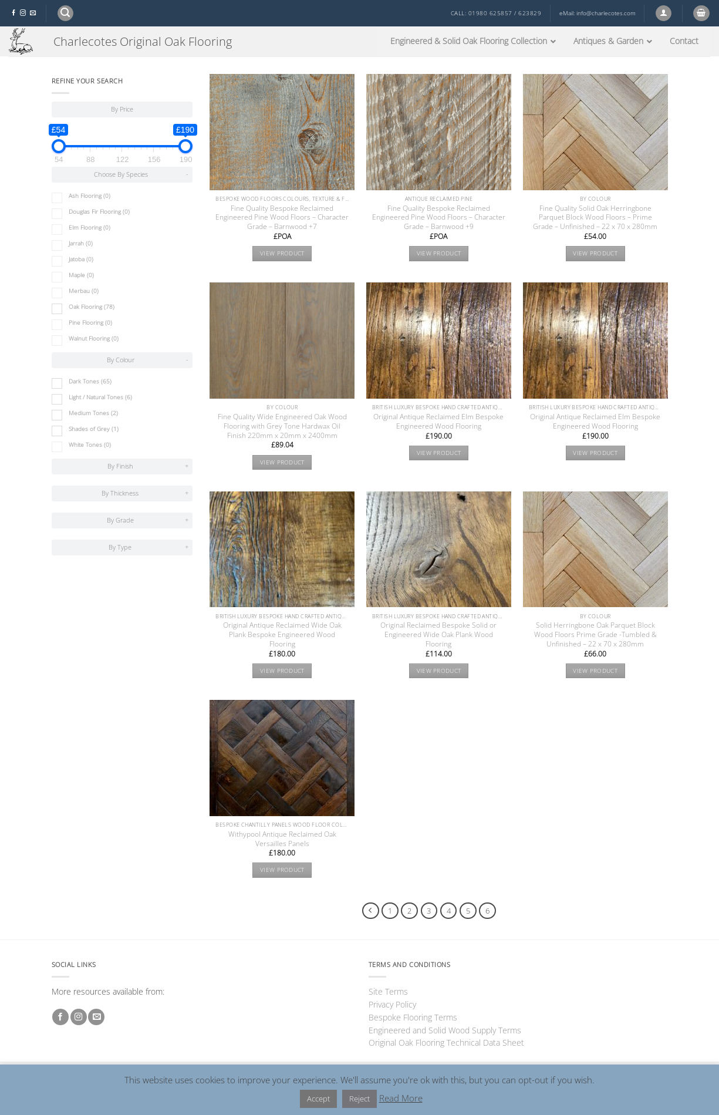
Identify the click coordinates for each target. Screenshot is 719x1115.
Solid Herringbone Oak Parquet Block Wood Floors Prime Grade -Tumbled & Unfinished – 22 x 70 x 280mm (595, 635)
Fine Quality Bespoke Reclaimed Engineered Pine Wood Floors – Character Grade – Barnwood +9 (438, 218)
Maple (81, 275)
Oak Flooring (91, 307)
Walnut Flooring (94, 338)
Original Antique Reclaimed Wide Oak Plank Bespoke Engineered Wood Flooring (282, 635)
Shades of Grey (94, 429)
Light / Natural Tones (100, 397)
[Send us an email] (33, 13)
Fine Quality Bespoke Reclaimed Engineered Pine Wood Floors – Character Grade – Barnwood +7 (282, 218)
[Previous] (370, 910)
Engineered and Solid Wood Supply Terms (445, 1030)
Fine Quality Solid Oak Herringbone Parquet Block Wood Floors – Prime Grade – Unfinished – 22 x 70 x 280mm (595, 218)
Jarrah (81, 243)
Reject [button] (359, 1098)
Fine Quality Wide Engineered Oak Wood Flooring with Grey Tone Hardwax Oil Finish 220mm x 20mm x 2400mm (282, 426)
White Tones (90, 445)
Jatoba (81, 259)
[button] (65, 13)
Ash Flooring (89, 196)
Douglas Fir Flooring (99, 211)
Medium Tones (93, 413)
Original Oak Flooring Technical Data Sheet (446, 1042)
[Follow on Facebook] (13, 13)
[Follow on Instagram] (23, 13)
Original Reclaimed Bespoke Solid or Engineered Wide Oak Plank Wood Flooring (438, 635)
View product (282, 253)
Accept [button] (318, 1098)
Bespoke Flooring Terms (413, 1017)
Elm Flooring (89, 227)
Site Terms (388, 991)
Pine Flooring (90, 322)
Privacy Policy (392, 1004)
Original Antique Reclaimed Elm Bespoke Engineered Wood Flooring (438, 421)
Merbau (84, 291)
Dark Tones (90, 381)
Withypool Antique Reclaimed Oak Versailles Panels (282, 839)
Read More (401, 1098)
